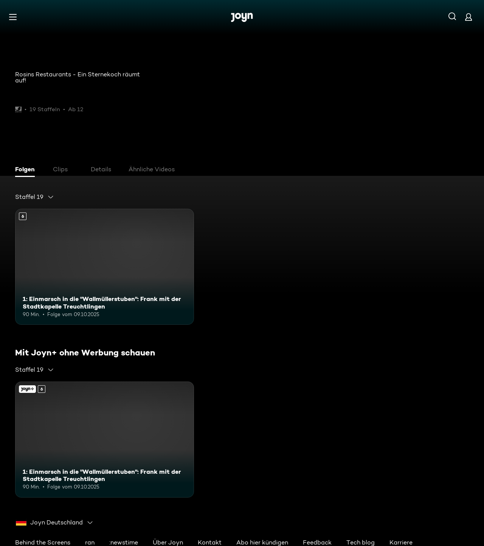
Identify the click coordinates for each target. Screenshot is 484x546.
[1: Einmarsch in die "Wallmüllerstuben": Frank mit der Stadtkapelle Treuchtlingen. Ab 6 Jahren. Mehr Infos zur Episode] (104, 267)
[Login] (468, 16)
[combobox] (34, 197)
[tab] (27, 170)
